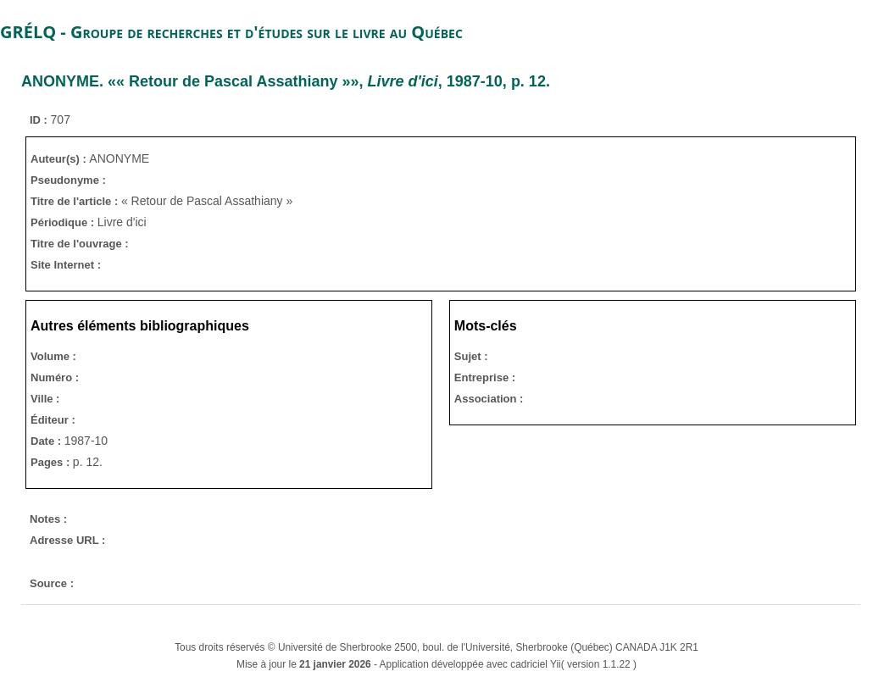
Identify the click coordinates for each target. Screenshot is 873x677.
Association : (489, 398)
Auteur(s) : (60, 159)
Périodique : (64, 222)
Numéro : (55, 377)
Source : (52, 583)
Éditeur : (53, 419)
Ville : (45, 398)
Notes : (48, 519)
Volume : (53, 356)
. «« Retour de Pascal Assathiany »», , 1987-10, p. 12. (285, 81)
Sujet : (471, 356)
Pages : (52, 462)
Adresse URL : (67, 540)
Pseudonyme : (68, 180)
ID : (40, 120)
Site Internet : (66, 264)
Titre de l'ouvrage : (80, 243)
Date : (47, 441)
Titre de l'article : (76, 201)
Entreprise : (484, 377)
